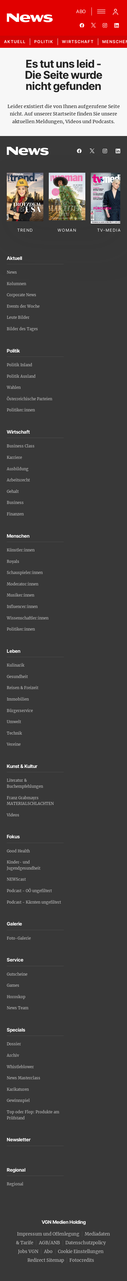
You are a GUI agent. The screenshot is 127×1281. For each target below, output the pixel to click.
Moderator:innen (22, 584)
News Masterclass (23, 1078)
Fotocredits (81, 1260)
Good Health (18, 851)
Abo (48, 1251)
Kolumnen (16, 283)
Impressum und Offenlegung (48, 1234)
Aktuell (15, 41)
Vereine (14, 744)
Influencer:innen (22, 606)
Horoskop (16, 997)
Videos (13, 815)
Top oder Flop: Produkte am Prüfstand (33, 1115)
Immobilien (18, 699)
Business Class (21, 446)
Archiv (13, 1055)
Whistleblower (20, 1067)
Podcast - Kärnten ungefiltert (34, 902)
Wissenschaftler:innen (27, 618)
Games (13, 985)
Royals (13, 561)
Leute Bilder (18, 317)
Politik (44, 41)
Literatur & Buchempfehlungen (25, 783)
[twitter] (93, 25)
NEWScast (16, 879)
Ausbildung (17, 469)
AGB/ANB (49, 1243)
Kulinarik (15, 665)
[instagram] (105, 25)
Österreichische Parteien (29, 399)
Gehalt (13, 491)
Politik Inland (19, 365)
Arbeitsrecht (18, 480)
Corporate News (21, 295)
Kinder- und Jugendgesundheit (23, 865)
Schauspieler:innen (25, 572)
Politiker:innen (21, 410)
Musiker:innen (20, 595)
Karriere (14, 457)
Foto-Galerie (19, 938)
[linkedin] (116, 25)
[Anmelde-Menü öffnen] (115, 11)
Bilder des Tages (22, 329)
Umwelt (14, 721)
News (12, 272)
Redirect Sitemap (45, 1260)
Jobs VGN (28, 1251)
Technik (14, 733)
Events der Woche (23, 306)
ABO (81, 11)
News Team (17, 1008)
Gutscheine (17, 974)
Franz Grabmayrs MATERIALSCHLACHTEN (30, 801)
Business (15, 502)
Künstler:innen (21, 550)
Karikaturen (18, 1089)
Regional (15, 1184)
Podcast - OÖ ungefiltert (29, 890)
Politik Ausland (21, 376)
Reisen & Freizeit (22, 687)
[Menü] (101, 11)
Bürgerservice (20, 710)
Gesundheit (17, 676)
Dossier (14, 1044)
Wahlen (14, 387)
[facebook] (82, 25)
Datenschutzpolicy (85, 1243)
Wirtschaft (78, 41)
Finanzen (15, 514)
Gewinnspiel (18, 1100)
